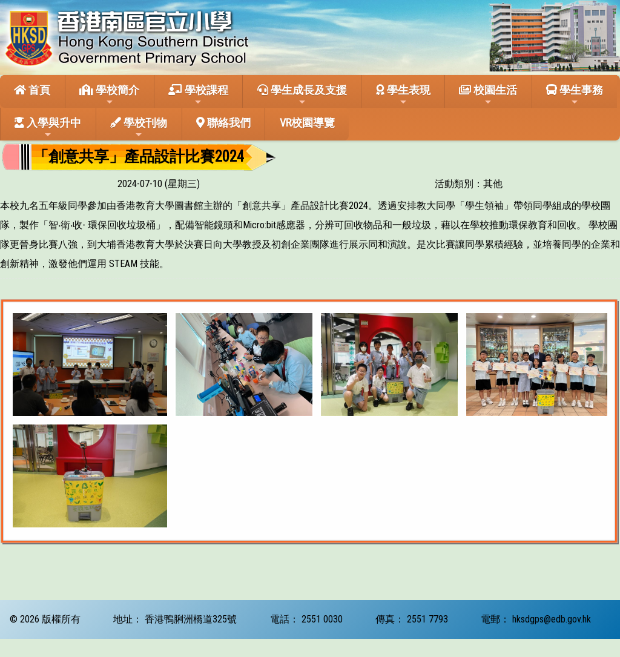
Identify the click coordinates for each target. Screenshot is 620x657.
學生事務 (574, 95)
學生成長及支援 (302, 95)
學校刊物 (138, 127)
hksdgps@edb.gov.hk (551, 619)
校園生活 (488, 95)
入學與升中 (48, 127)
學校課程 (198, 95)
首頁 (32, 90)
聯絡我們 (223, 122)
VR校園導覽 (307, 122)
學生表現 (403, 95)
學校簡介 (109, 95)
